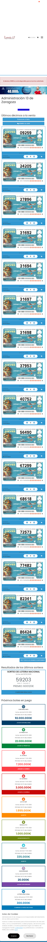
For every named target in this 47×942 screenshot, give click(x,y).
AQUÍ (16, 930)
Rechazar (29, 936)
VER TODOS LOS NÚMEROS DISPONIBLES (32, 660)
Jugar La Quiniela (23, 792)
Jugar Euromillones (24, 723)
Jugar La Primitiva (23, 746)
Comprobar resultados (23, 692)
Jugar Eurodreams (23, 884)
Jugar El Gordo (23, 769)
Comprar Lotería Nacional (23, 907)
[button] (3, 92)
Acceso (31, 37)
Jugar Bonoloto (23, 838)
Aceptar (14, 936)
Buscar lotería (23, 119)
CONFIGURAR (19, 928)
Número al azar (23, 123)
